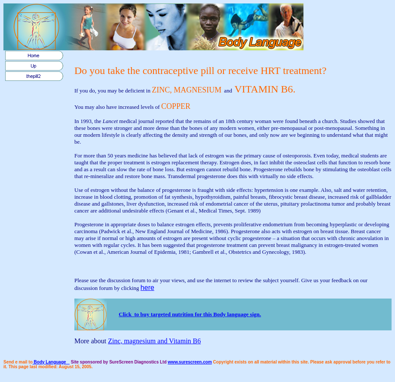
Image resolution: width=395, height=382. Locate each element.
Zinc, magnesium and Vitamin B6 (154, 341)
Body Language (51, 362)
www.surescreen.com (189, 362)
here (147, 287)
